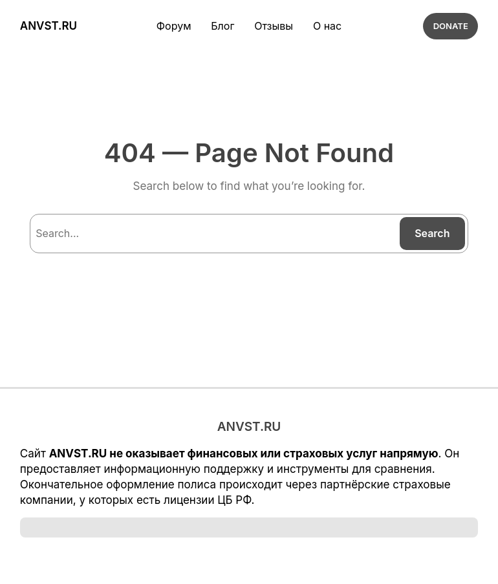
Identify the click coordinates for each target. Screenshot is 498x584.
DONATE (450, 26)
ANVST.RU (47, 26)
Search (432, 233)
